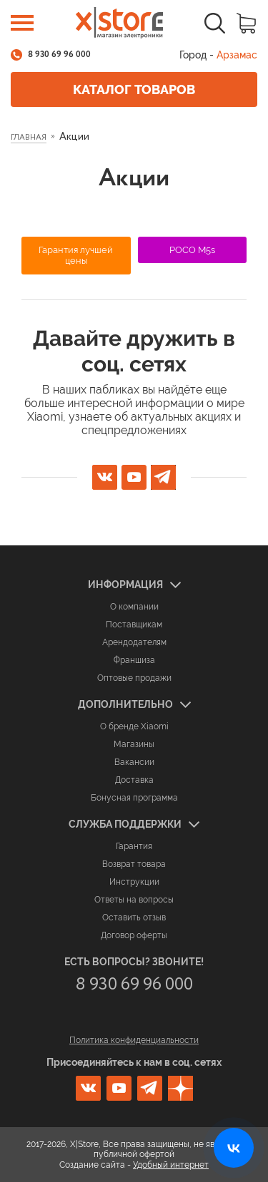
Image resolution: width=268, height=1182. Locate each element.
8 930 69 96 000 (59, 55)
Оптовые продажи (134, 678)
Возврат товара (134, 864)
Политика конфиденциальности (134, 1040)
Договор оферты (134, 935)
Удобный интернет (171, 1165)
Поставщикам (134, 624)
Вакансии (134, 762)
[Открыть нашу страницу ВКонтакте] (234, 1148)
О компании (134, 607)
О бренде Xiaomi (134, 726)
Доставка (134, 780)
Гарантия (134, 846)
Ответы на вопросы (134, 900)
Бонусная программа (134, 798)
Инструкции (134, 882)
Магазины (134, 744)
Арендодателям (134, 642)
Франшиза (134, 660)
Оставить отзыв (134, 918)
